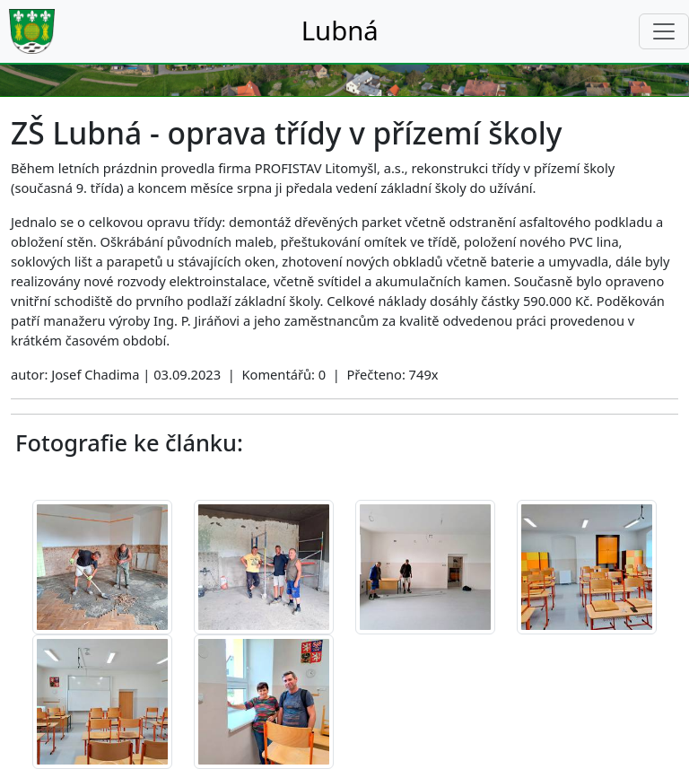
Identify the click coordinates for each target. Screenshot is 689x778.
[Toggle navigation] (664, 31)
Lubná (340, 30)
